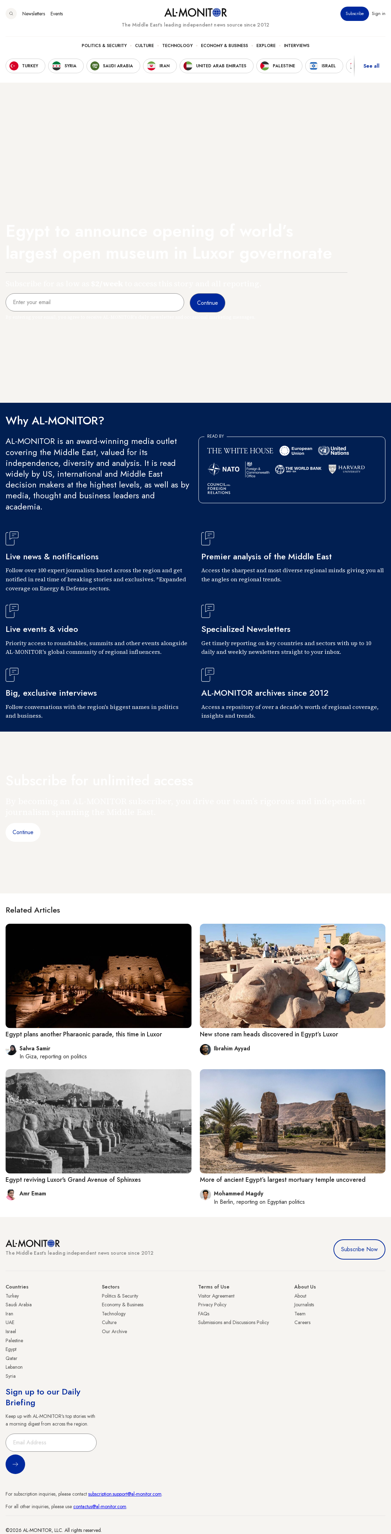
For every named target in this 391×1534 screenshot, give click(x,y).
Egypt (11, 1349)
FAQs (203, 1313)
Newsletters (33, 13)
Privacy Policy (212, 1304)
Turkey (12, 1295)
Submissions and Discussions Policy (233, 1322)
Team (300, 1313)
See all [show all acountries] (371, 65)
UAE (10, 1322)
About (300, 1295)
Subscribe (355, 13)
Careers (302, 1322)
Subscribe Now (359, 1249)
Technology (177, 46)
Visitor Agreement (216, 1295)
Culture (144, 46)
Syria (11, 1376)
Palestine (14, 1340)
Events (57, 13)
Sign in (378, 13)
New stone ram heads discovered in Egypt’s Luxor (269, 1034)
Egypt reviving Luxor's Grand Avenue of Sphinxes (73, 1179)
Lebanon (14, 1366)
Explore (266, 46)
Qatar (11, 1358)
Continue (23, 832)
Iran (9, 1313)
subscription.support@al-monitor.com (124, 1493)
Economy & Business (224, 46)
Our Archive (114, 1331)
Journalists (304, 1304)
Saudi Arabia (19, 1304)
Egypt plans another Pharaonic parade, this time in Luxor (84, 1034)
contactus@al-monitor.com (99, 1506)
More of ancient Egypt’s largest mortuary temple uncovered (283, 1179)
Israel (11, 1331)
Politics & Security (104, 46)
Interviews (296, 46)
